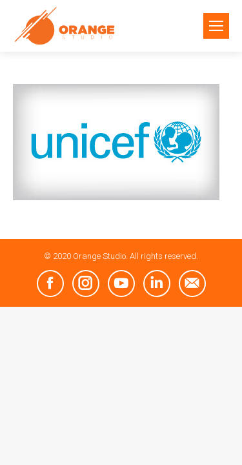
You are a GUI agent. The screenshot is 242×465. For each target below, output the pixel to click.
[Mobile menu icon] (216, 26)
